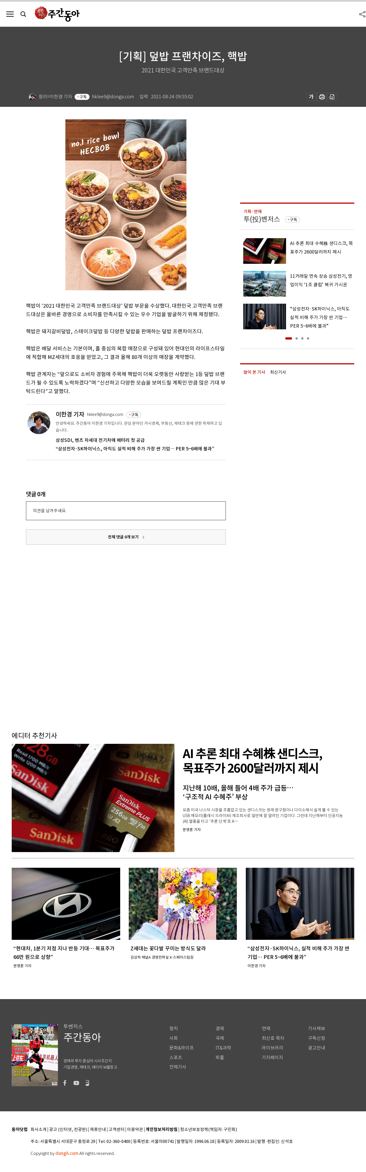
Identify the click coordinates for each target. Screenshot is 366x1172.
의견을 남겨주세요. (50, 510)
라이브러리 (272, 1048)
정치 (173, 1028)
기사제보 (316, 1028)
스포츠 (175, 1057)
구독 (83, 96)
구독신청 (316, 1038)
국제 (220, 1038)
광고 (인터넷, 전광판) (68, 1129)
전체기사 (177, 1067)
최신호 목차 (273, 1038)
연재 (266, 1028)
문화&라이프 (181, 1048)
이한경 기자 (70, 414)
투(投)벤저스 (262, 219)
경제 (220, 1028)
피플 (220, 1057)
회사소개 (39, 1129)
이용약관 (135, 1129)
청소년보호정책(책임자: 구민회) (208, 1129)
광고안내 (316, 1048)
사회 (173, 1038)
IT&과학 (223, 1048)
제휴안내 (98, 1129)
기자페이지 (272, 1057)
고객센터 (116, 1129)
